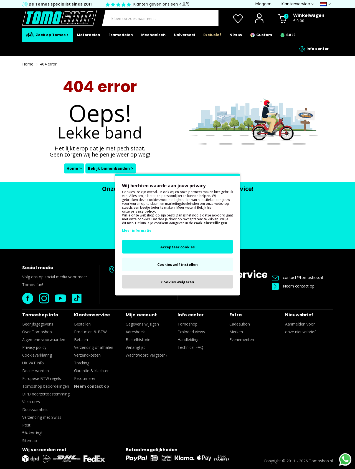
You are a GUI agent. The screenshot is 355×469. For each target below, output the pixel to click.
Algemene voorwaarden (43, 339)
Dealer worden (35, 370)
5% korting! (32, 432)
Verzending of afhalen (93, 347)
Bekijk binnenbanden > (110, 168)
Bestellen (82, 324)
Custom (261, 34)
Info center (314, 49)
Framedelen (120, 34)
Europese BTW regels (41, 378)
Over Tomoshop (37, 331)
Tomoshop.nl (321, 460)
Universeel (184, 34)
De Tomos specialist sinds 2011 (60, 4)
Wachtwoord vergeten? (146, 355)
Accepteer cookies (177, 246)
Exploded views (191, 331)
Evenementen (241, 339)
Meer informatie (136, 230)
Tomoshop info (40, 315)
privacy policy (143, 211)
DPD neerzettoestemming (46, 394)
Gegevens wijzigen (142, 324)
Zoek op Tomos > (47, 34)
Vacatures (31, 401)
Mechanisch (153, 34)
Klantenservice (92, 315)
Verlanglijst (135, 347)
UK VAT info (33, 362)
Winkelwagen (308, 15)
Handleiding (188, 339)
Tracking (81, 362)
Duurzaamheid (35, 409)
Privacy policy (34, 347)
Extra (235, 315)
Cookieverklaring (37, 355)
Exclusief (212, 34)
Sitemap (29, 440)
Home (27, 64)
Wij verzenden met (44, 450)
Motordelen (88, 34)
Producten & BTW (90, 331)
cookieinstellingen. (211, 223)
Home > (74, 168)
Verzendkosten (87, 355)
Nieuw (235, 35)
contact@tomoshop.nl (297, 277)
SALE (287, 34)
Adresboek (135, 331)
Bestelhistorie (138, 339)
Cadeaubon (239, 324)
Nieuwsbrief (299, 315)
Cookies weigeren (177, 281)
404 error (48, 64)
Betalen (81, 339)
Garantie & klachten (92, 370)
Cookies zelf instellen (177, 264)
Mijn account (141, 315)
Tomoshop (187, 324)
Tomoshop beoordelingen (45, 386)
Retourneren (85, 378)
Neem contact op (293, 286)
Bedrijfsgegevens (37, 324)
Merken (236, 331)
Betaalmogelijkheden (152, 450)
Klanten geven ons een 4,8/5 (161, 4)
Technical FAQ (190, 347)
